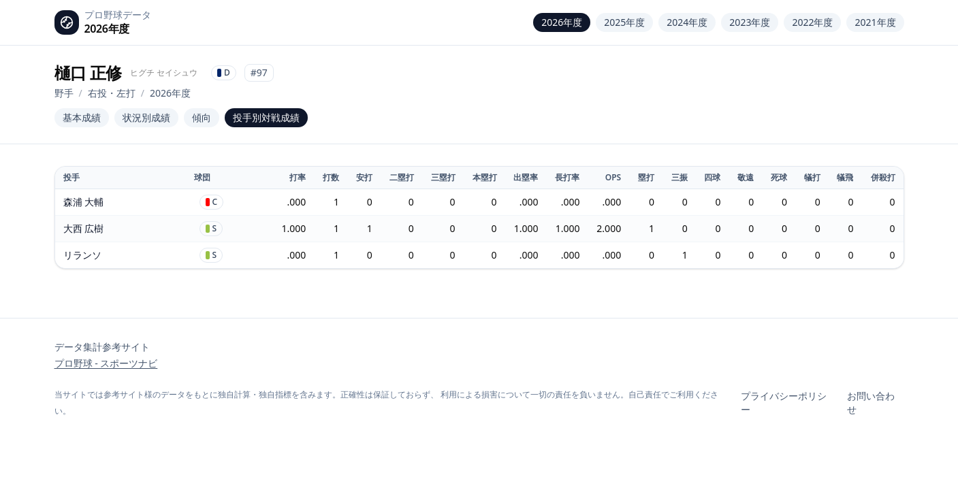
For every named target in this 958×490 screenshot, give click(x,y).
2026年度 (561, 22)
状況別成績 (146, 117)
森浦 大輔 (83, 201)
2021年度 (875, 22)
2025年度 (624, 22)
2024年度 (687, 22)
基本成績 (82, 117)
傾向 (201, 117)
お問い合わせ (871, 402)
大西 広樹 (83, 228)
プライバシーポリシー (784, 402)
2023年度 (749, 22)
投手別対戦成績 (266, 117)
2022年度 (812, 22)
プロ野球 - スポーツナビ (106, 363)
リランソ (82, 254)
